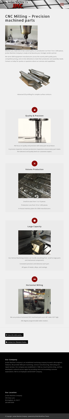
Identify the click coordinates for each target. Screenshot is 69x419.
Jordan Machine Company (20, 416)
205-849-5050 (9, 402)
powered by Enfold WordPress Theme (38, 416)
